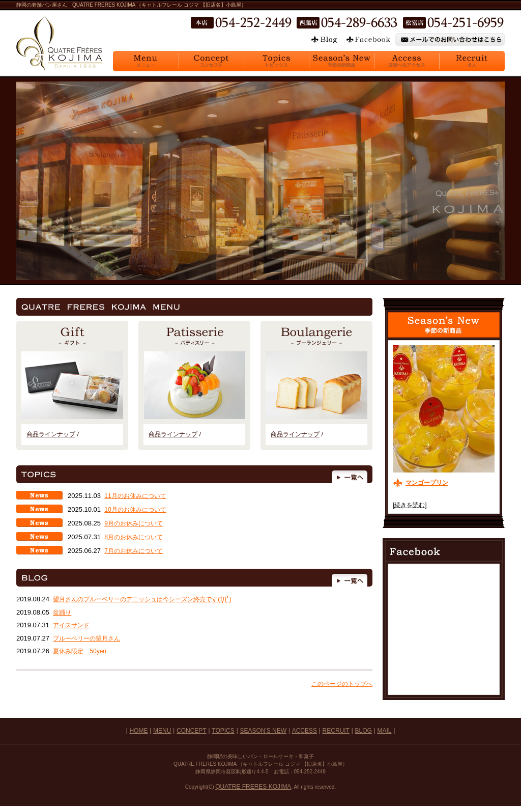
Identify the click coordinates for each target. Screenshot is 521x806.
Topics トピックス (276, 61)
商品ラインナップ (50, 434)
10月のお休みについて (135, 509)
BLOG (363, 730)
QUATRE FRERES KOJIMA (253, 786)
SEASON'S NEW (263, 730)
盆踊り (62, 612)
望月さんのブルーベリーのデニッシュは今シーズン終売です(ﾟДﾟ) (142, 599)
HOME (138, 730)
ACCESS (304, 730)
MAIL (385, 730)
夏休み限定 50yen (79, 651)
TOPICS (223, 730)
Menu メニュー (146, 61)
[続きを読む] (410, 505)
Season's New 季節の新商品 (341, 61)
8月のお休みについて (133, 537)
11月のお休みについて (135, 495)
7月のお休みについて (133, 550)
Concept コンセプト (211, 61)
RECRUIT (336, 730)
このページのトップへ (341, 683)
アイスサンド (71, 625)
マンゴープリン (427, 482)
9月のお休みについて (133, 523)
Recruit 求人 (472, 61)
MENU (162, 730)
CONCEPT (192, 730)
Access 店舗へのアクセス (406, 61)
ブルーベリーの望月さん (86, 638)
